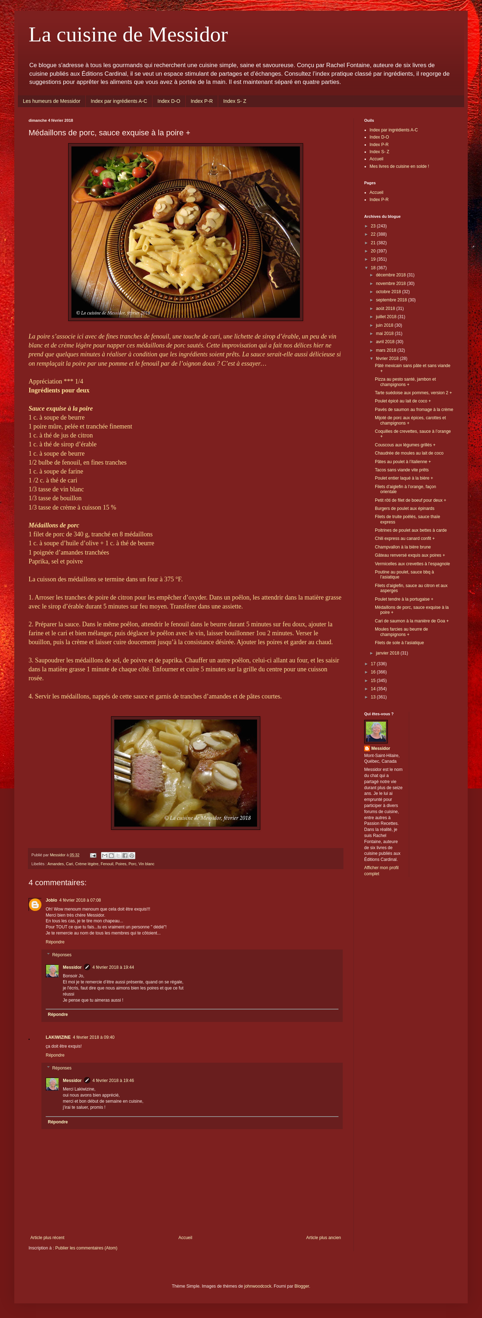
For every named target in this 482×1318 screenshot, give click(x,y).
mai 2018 (385, 333)
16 (374, 672)
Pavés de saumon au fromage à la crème (414, 409)
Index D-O (168, 101)
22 (374, 234)
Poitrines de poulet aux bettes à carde (411, 530)
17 (374, 663)
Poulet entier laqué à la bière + (404, 478)
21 (374, 242)
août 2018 (386, 308)
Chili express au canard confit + (405, 538)
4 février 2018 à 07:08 (80, 900)
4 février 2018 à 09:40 (94, 1037)
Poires (120, 864)
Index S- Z (234, 101)
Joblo (51, 900)
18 (374, 267)
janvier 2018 (388, 653)
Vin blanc (146, 864)
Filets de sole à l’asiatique (399, 642)
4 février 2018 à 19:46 (113, 1080)
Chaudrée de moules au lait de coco (409, 453)
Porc (132, 864)
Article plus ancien (323, 1237)
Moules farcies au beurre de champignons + (401, 632)
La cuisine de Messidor (128, 34)
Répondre (55, 941)
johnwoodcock (257, 1286)
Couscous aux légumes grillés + (405, 444)
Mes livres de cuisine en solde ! (399, 166)
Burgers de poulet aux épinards (405, 508)
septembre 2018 (392, 299)
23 (374, 226)
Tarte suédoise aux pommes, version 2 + (413, 392)
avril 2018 (386, 341)
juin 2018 (385, 325)
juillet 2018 (387, 316)
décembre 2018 (391, 274)
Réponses (61, 954)
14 (374, 688)
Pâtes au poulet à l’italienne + (403, 461)
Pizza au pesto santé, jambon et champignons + (405, 382)
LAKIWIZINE (58, 1037)
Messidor (72, 967)
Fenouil (107, 864)
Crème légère (86, 864)
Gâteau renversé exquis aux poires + (410, 555)
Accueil (185, 1237)
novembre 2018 (391, 283)
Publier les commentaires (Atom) (86, 1248)
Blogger (302, 1286)
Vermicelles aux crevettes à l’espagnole (412, 563)
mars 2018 (386, 350)
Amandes (55, 864)
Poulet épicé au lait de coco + (403, 401)
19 (374, 259)
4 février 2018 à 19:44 (113, 967)
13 (374, 697)
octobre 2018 (389, 291)
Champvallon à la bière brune (403, 547)
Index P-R (202, 101)
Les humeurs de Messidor (51, 101)
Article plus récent (47, 1237)
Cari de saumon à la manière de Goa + (412, 620)
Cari (69, 864)
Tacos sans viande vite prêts (402, 469)
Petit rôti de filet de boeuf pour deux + (410, 500)
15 (374, 680)
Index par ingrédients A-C (119, 101)
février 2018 (388, 358)
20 (374, 251)
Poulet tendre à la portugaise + (404, 599)
